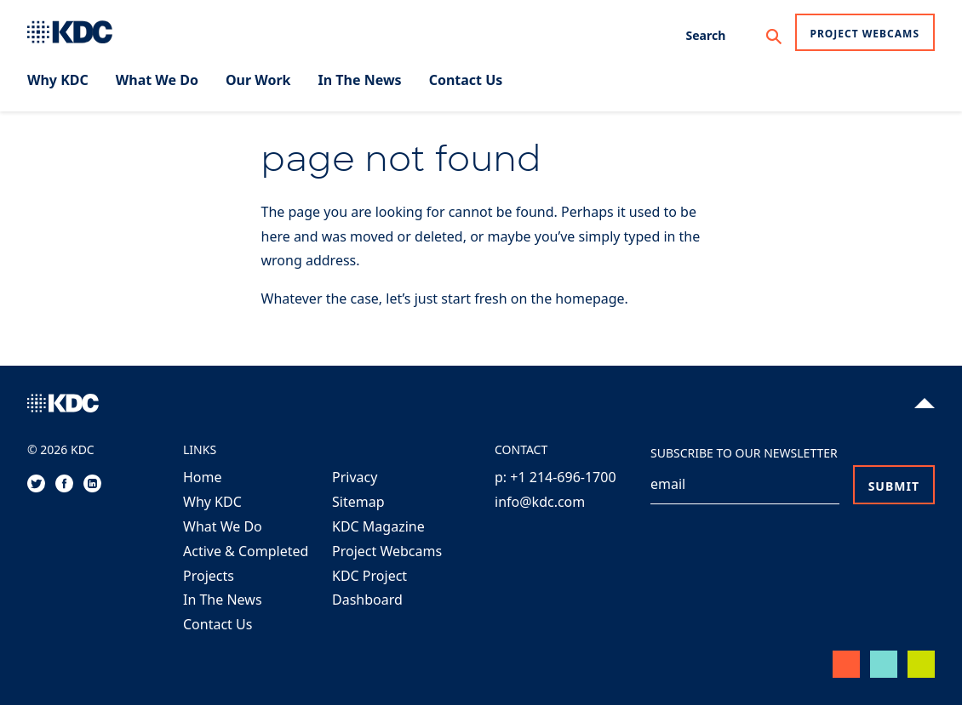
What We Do (222, 526)
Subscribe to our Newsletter (744, 453)
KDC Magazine (378, 526)
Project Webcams (865, 33)
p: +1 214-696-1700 (555, 477)
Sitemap (358, 501)
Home (202, 477)
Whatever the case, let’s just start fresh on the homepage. (444, 298)
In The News (222, 599)
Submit (893, 486)
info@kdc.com (540, 501)
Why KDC (212, 501)
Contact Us (217, 624)
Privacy (354, 477)
